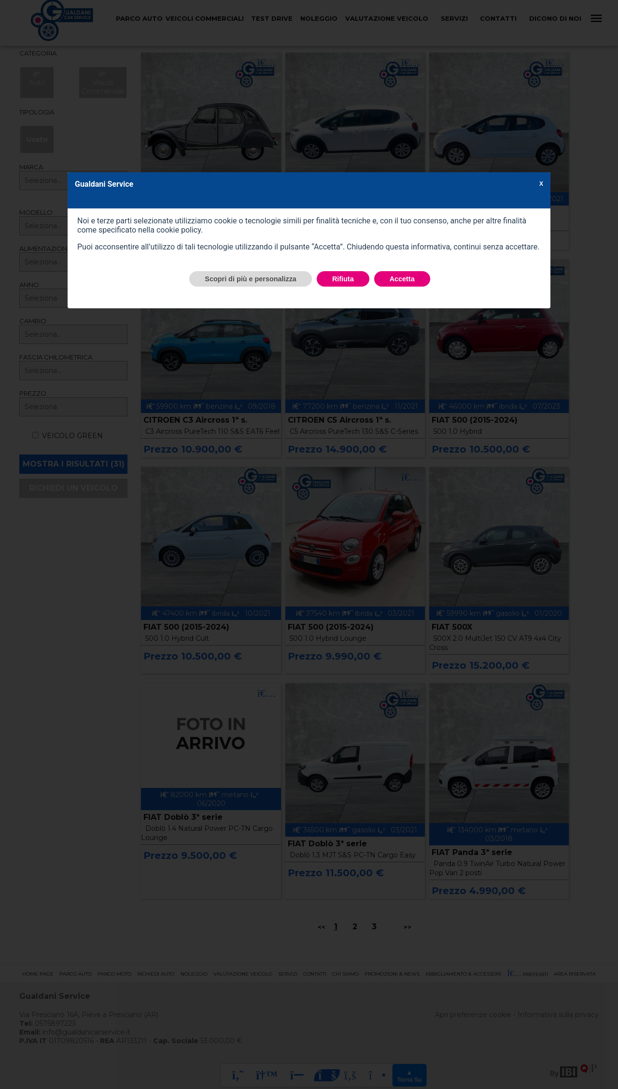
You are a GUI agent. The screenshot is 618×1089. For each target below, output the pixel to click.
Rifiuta (343, 279)
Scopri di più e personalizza (250, 279)
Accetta (402, 279)
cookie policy (178, 229)
